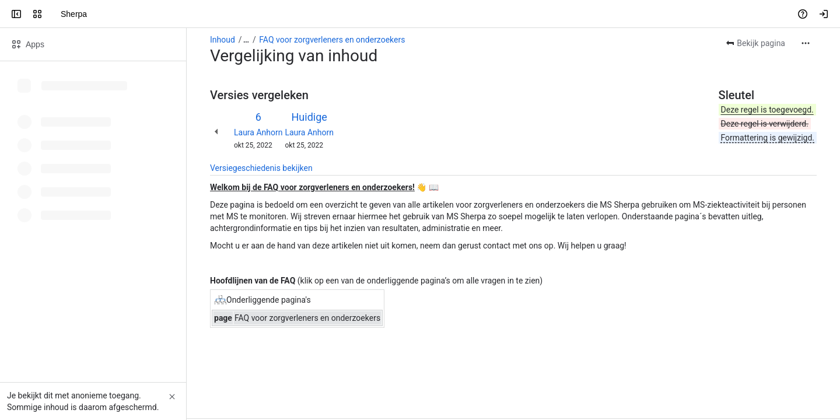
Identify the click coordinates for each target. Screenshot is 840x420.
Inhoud (222, 39)
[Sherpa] (53, 14)
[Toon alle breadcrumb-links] (246, 40)
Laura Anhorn (258, 132)
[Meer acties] (805, 43)
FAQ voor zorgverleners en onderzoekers (332, 39)
